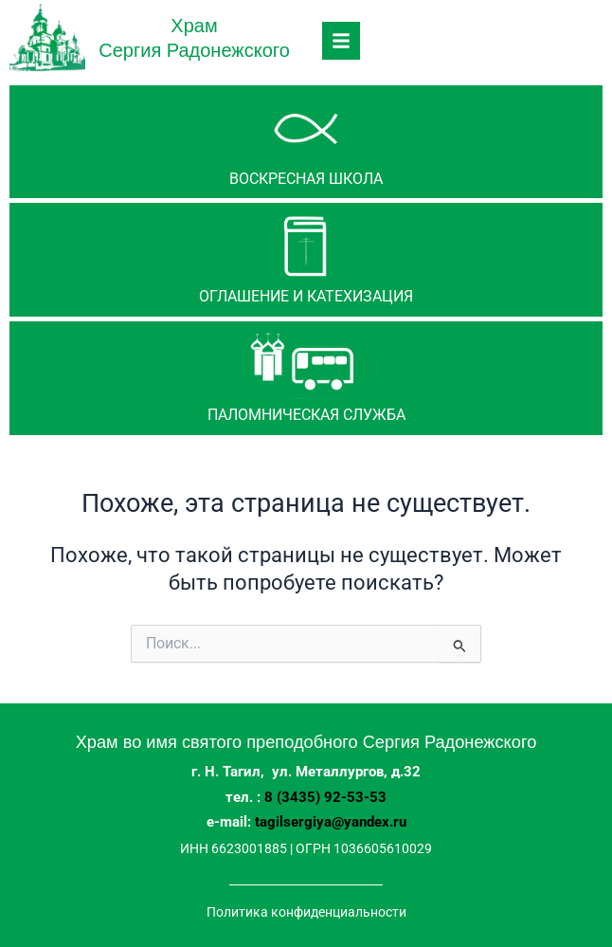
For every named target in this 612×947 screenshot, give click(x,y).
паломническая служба (306, 415)
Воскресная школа (306, 179)
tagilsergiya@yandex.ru (330, 821)
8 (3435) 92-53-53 (325, 797)
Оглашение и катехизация (306, 296)
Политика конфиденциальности (306, 912)
